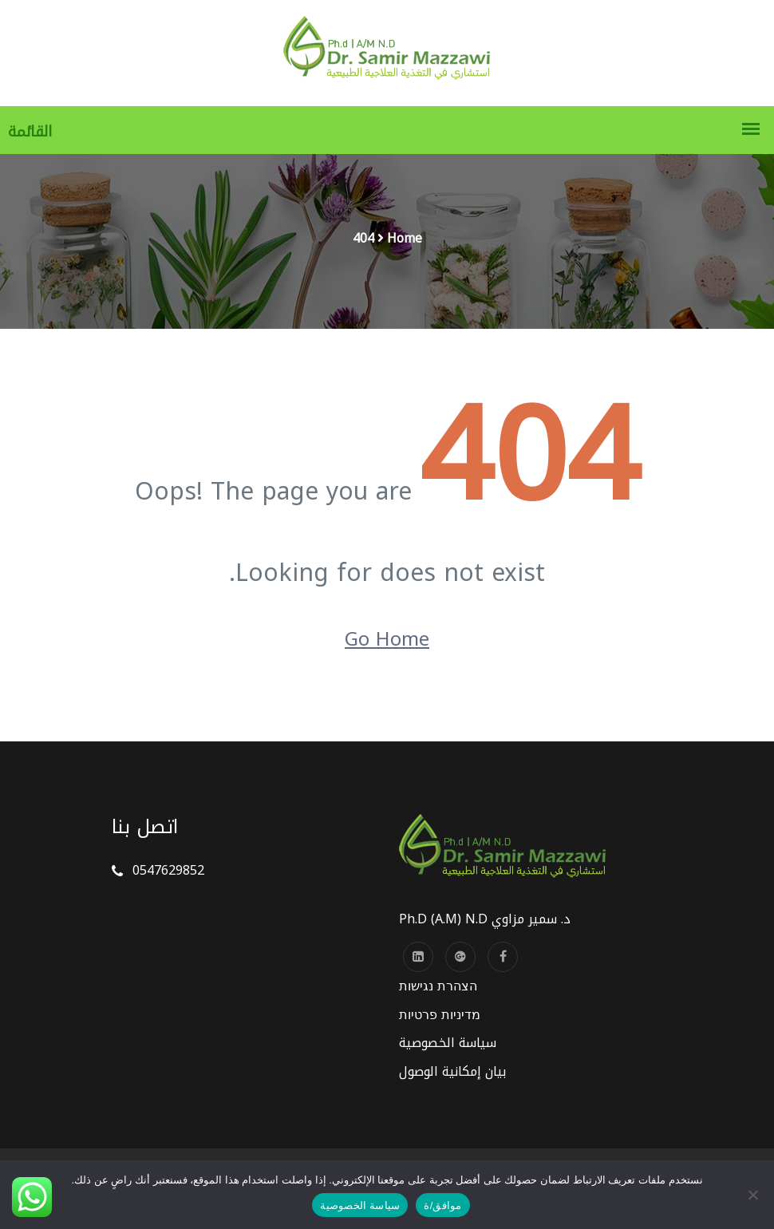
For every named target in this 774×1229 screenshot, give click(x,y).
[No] (754, 1195)
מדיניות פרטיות (439, 1014)
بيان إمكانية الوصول (452, 1071)
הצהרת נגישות (438, 986)
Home (404, 238)
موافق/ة (442, 1205)
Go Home (387, 639)
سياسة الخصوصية (447, 1042)
